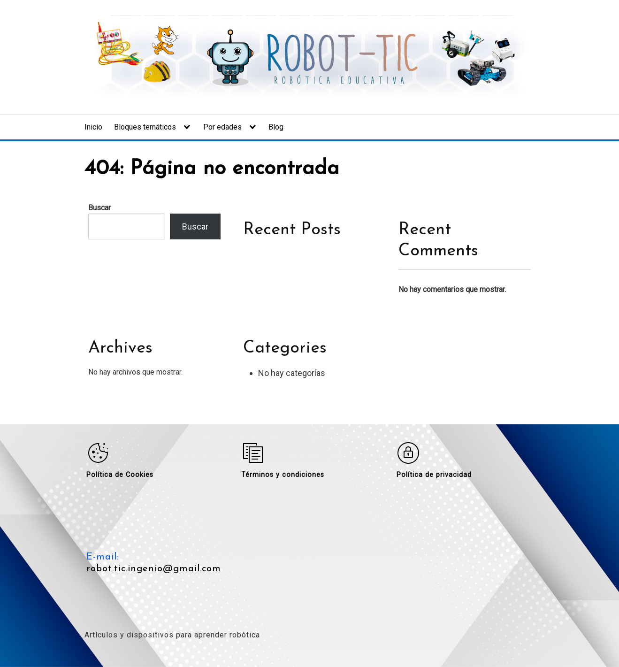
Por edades (222, 127)
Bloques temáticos (145, 127)
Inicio (93, 127)
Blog (275, 127)
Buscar (99, 207)
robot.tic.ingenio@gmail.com (153, 569)
